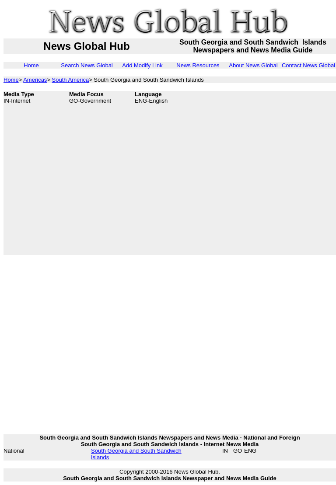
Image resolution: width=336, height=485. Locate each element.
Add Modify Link (142, 65)
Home (31, 65)
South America (70, 79)
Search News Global (87, 65)
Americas (35, 79)
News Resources (197, 65)
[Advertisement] (82, 173)
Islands (100, 457)
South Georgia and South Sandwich (136, 450)
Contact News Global (308, 65)
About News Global (253, 65)
